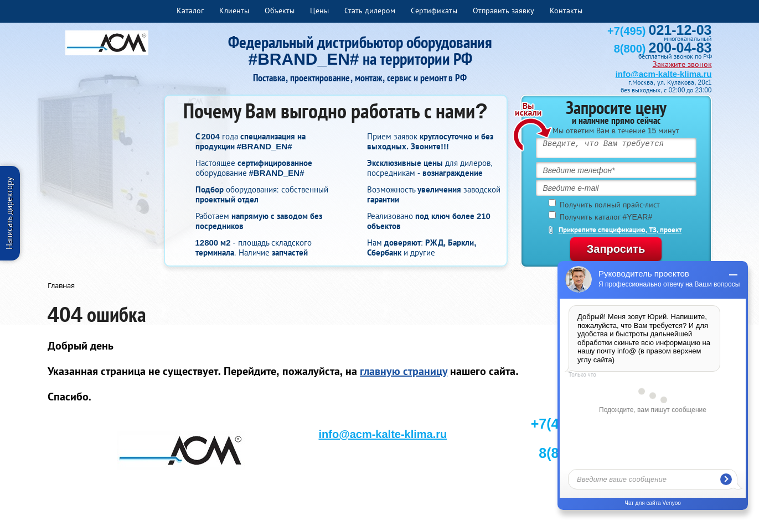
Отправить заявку (503, 10)
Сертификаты (434, 10)
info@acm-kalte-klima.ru (664, 74)
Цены (319, 10)
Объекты (280, 10)
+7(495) (659, 31)
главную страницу (403, 371)
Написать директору (9, 213)
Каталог (190, 10)
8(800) (663, 48)
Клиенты (234, 10)
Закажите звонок (682, 64)
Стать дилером (369, 10)
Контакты (566, 10)
